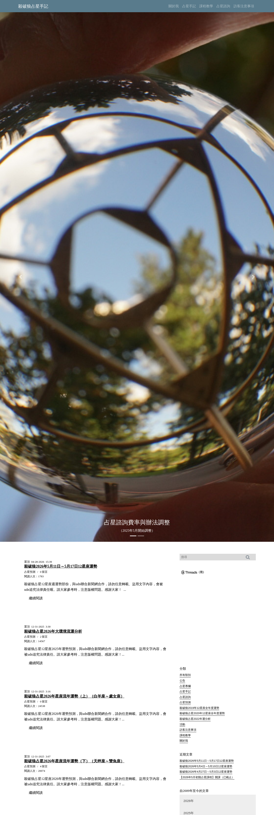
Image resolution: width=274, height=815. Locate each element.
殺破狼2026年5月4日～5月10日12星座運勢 (206, 766)
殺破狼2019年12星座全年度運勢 (199, 708)
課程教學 (185, 735)
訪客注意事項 (188, 730)
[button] (20, 277)
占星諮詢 (185, 697)
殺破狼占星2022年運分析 (195, 718)
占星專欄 (185, 686)
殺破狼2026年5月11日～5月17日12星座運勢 (207, 761)
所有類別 (185, 675)
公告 (182, 680)
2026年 (188, 801)
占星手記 (185, 691)
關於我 (184, 740)
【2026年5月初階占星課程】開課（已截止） (207, 777)
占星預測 (185, 702)
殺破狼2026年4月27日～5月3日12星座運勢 (206, 771)
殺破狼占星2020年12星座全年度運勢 (202, 713)
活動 (182, 724)
